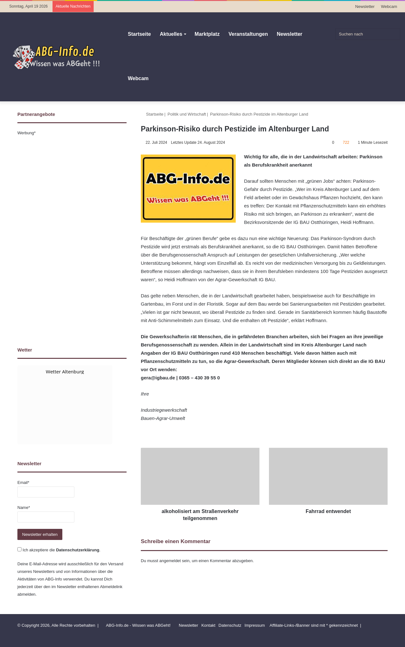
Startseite (139, 34)
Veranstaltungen (248, 34)
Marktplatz (207, 34)
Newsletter (365, 6)
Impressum (255, 625)
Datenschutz (230, 625)
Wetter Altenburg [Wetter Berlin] (65, 371)
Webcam (389, 6)
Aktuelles (171, 34)
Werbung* (26, 132)
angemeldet (170, 560)
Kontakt (208, 625)
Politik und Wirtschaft (187, 114)
